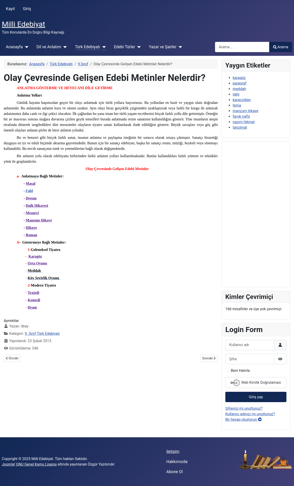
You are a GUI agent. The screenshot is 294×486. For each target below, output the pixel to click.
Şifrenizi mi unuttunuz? (244, 408)
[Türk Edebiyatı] (103, 47)
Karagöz (35, 256)
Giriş (27, 8)
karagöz (239, 78)
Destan (31, 198)
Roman (31, 235)
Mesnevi (32, 213)
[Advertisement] (255, 214)
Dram (32, 307)
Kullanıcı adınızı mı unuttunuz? (250, 414)
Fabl (29, 191)
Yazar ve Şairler (162, 47)
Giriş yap (256, 397)
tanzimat (240, 127)
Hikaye (31, 228)
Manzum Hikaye (39, 220)
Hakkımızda (176, 461)
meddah (239, 89)
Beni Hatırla (240, 370)
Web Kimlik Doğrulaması (256, 382)
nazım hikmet (244, 122)
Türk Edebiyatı (87, 47)
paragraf (239, 83)
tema (237, 105)
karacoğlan (242, 100)
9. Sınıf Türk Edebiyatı (42, 333)
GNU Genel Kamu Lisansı (36, 464)
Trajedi (33, 293)
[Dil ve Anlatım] (64, 47)
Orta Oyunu (37, 263)
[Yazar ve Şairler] (179, 47)
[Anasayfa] (25, 47)
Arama (280, 47)
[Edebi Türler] (138, 47)
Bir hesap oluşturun (243, 419)
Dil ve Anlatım (49, 47)
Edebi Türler (124, 47)
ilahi (236, 94)
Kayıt (10, 8)
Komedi (34, 300)
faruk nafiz (241, 116)
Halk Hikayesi (37, 205)
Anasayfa (14, 47)
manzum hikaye (245, 111)
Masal (30, 183)
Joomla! (8, 464)
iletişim (172, 451)
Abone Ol (174, 471)
